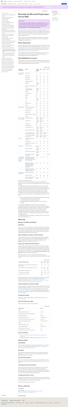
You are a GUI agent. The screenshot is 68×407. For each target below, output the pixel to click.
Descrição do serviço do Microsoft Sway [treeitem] (8, 63)
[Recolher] (15, 11)
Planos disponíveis (55, 12)
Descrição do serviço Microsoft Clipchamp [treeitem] (8, 26)
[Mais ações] (49, 11)
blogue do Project (44, 337)
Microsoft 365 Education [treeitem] (5, 21)
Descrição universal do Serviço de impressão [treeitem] (8, 66)
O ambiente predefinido (22, 292)
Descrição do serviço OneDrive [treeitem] (6, 43)
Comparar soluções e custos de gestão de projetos (29, 50)
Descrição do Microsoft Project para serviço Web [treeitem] (9, 51)
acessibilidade (46, 345)
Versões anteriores (18, 402)
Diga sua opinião (48, 7)
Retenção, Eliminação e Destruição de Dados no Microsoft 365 (39, 287)
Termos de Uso (51, 402)
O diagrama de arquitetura (22, 227)
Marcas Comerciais (57, 402)
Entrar (66, 1)
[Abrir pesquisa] (64, 1)
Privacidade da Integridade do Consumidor (41, 402)
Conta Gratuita (64, 3)
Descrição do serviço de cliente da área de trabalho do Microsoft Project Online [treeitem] (9, 54)
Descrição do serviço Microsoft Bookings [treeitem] (8, 25)
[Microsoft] (1, 1)
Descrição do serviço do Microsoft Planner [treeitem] (8, 45)
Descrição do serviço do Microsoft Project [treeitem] (9, 49)
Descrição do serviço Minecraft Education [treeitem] (8, 22)
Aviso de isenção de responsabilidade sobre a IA (8, 402)
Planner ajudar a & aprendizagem (34, 27)
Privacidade (31, 402)
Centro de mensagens (29, 355)
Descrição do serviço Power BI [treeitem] (6, 46)
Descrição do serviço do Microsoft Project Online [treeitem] (9, 56)
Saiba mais (54, 15)
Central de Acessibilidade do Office (29, 347)
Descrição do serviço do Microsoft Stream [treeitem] (8, 62)
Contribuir (27, 402)
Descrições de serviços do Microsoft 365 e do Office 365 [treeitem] (8, 15)
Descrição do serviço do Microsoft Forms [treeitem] (8, 35)
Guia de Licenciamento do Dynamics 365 (37, 280)
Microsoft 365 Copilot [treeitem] (5, 19)
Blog (23, 402)
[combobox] (8, 13)
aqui (20, 257)
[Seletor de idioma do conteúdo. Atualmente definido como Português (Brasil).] (4, 400)
